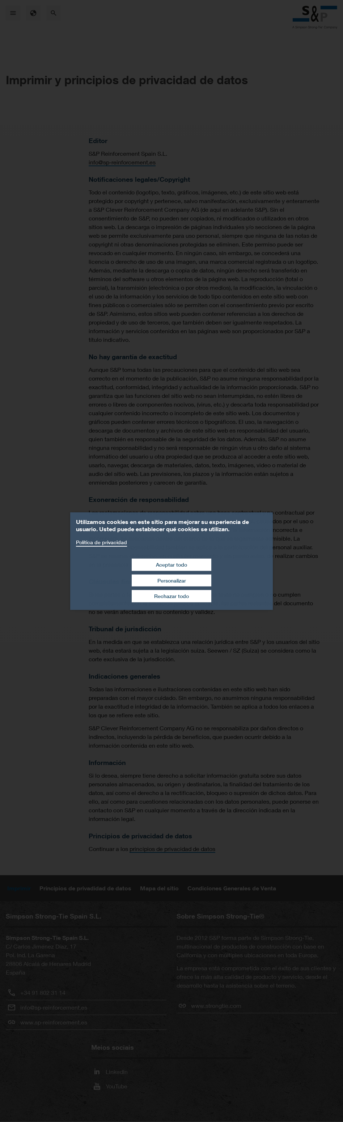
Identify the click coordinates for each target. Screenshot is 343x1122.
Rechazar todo (171, 596)
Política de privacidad (101, 542)
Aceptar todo (171, 565)
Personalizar (171, 580)
